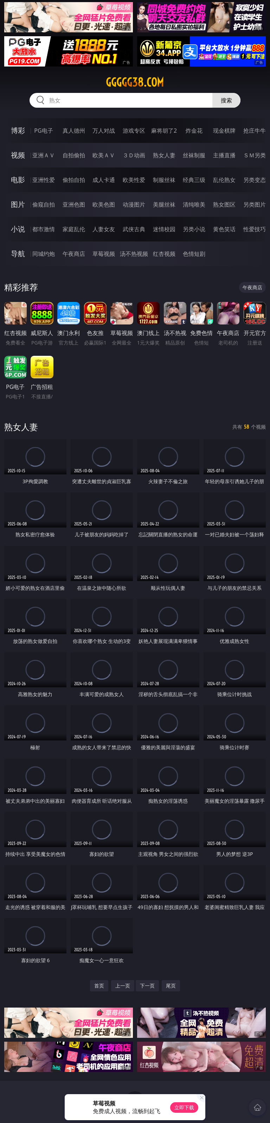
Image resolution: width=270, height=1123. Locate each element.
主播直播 (224, 155)
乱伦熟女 (224, 180)
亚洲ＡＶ (43, 155)
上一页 (122, 985)
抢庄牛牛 (254, 130)
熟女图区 (224, 204)
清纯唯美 (194, 204)
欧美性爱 (134, 180)
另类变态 (254, 180)
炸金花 (194, 130)
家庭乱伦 (74, 229)
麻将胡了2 (164, 130)
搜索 (226, 100)
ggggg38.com (135, 82)
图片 (18, 204)
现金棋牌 (224, 130)
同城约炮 (43, 254)
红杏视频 (164, 254)
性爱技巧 (254, 229)
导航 (18, 253)
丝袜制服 (194, 155)
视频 (18, 155)
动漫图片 (134, 204)
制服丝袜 (164, 180)
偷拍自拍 (74, 180)
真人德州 (74, 130)
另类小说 (194, 229)
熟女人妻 (164, 155)
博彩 (18, 130)
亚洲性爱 (43, 180)
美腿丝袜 (164, 204)
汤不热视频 (134, 254)
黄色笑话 (224, 229)
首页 (99, 985)
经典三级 (194, 180)
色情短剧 (194, 254)
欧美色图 (103, 204)
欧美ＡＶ (103, 155)
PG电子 (43, 130)
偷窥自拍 (43, 204)
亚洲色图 (74, 204)
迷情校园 (164, 229)
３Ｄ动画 (134, 155)
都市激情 (43, 229)
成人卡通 (103, 180)
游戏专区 (134, 130)
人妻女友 (103, 229)
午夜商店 (74, 254)
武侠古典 (134, 229)
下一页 (147, 985)
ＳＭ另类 (254, 155)
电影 (18, 179)
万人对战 (103, 130)
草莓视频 (103, 254)
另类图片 (254, 204)
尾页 (171, 985)
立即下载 (184, 1107)
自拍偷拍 (74, 155)
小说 (18, 229)
